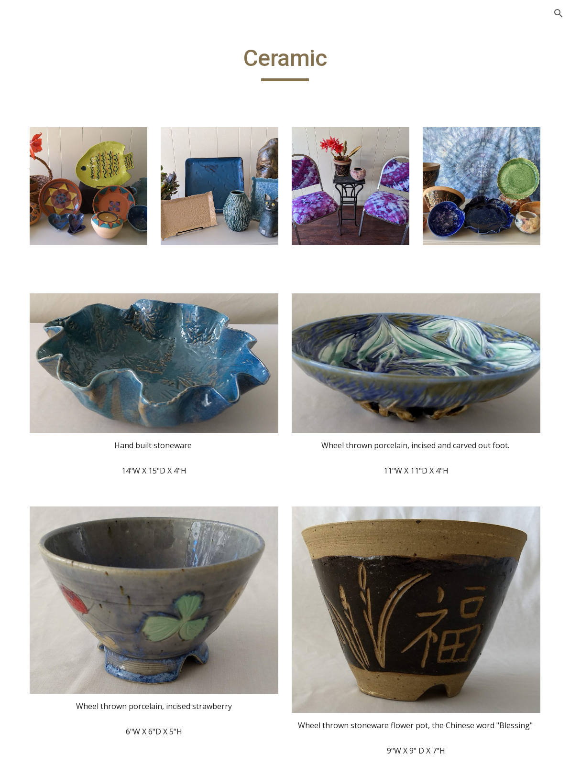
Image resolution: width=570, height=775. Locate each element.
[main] (285, 62)
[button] (558, 13)
